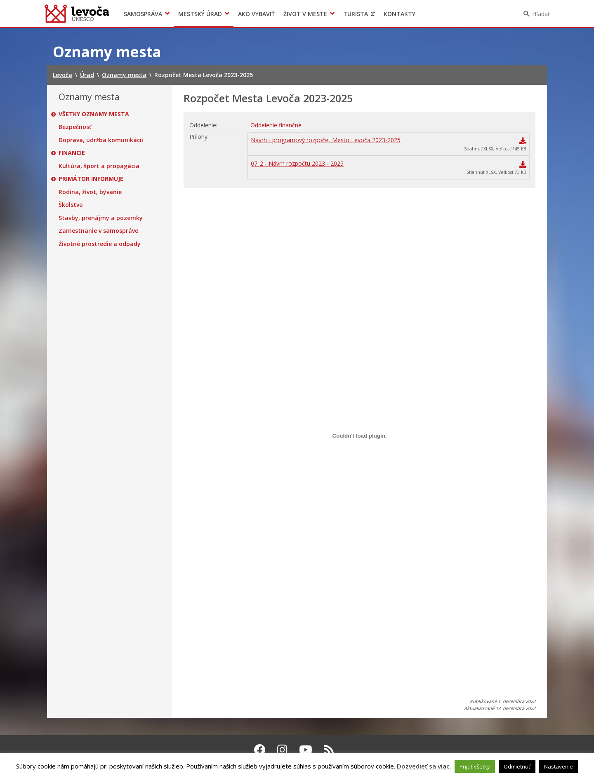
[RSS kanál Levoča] (329, 749)
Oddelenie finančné (276, 125)
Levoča (77, 13)
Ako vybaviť (256, 14)
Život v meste (305, 14)
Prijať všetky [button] (475, 766)
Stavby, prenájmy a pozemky (101, 218)
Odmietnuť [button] (517, 766)
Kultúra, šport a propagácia (99, 166)
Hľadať (541, 14)
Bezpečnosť (75, 127)
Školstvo (71, 205)
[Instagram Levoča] (282, 749)
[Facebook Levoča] (260, 749)
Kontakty (399, 14)
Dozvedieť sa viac (423, 766)
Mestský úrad (200, 14)
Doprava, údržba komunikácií (101, 140)
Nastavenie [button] (558, 766)
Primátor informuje (91, 179)
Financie (72, 153)
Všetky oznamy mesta (94, 114)
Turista (355, 14)
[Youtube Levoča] (305, 749)
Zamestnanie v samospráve (98, 230)
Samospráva (143, 14)
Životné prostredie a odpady (100, 244)
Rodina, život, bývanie (90, 192)
